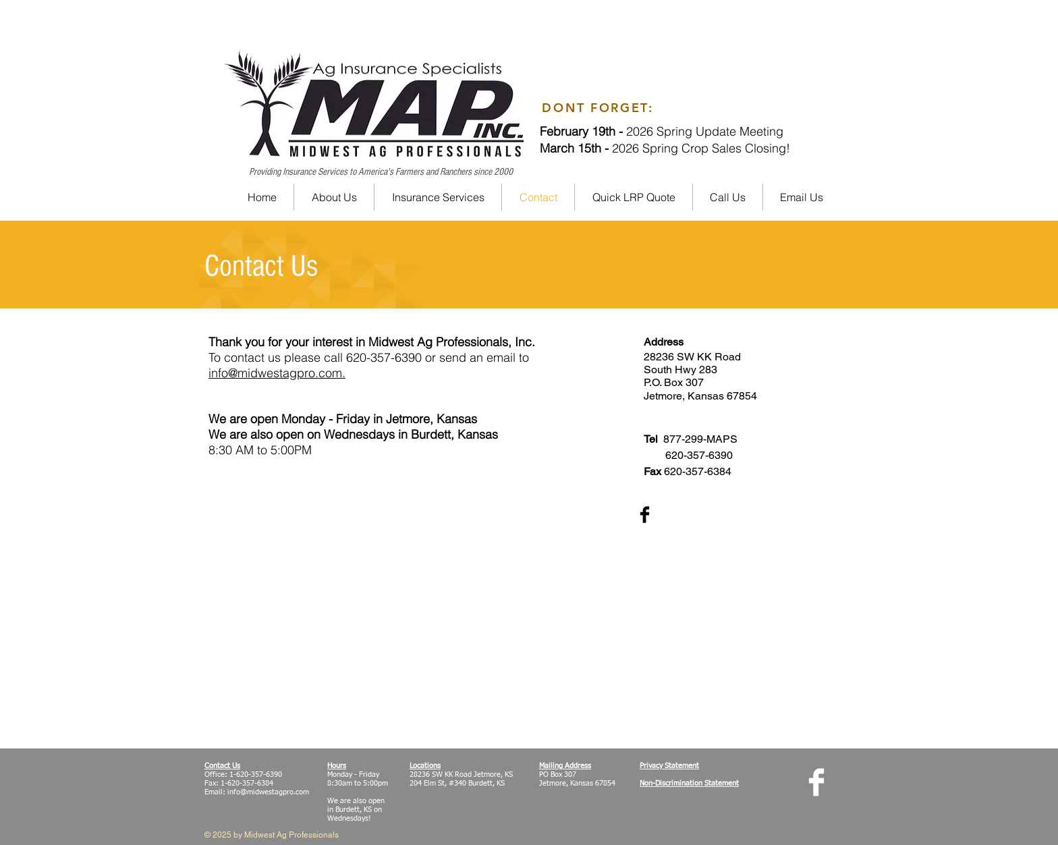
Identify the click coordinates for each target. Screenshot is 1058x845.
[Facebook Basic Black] (644, 514)
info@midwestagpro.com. (276, 373)
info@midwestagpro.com (268, 792)
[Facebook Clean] (816, 782)
